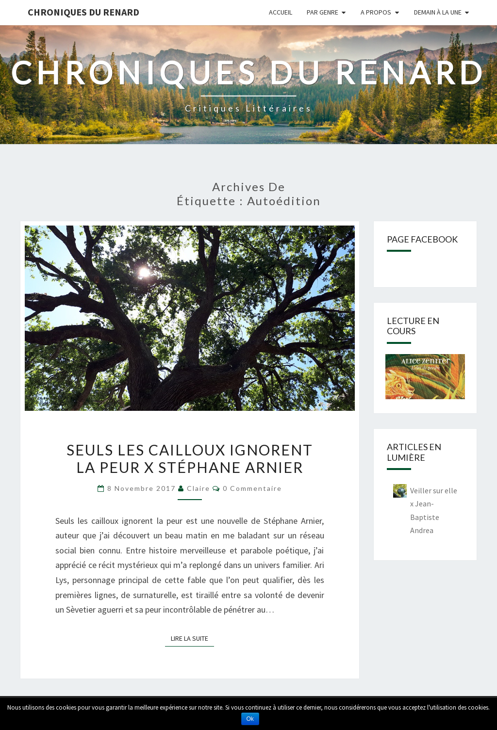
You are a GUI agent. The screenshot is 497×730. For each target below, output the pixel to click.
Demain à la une (438, 12)
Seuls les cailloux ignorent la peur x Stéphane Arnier (189, 458)
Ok (250, 718)
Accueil (280, 12)
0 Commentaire (252, 488)
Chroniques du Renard (83, 12)
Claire (198, 488)
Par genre (322, 12)
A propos (376, 12)
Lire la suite (192, 638)
